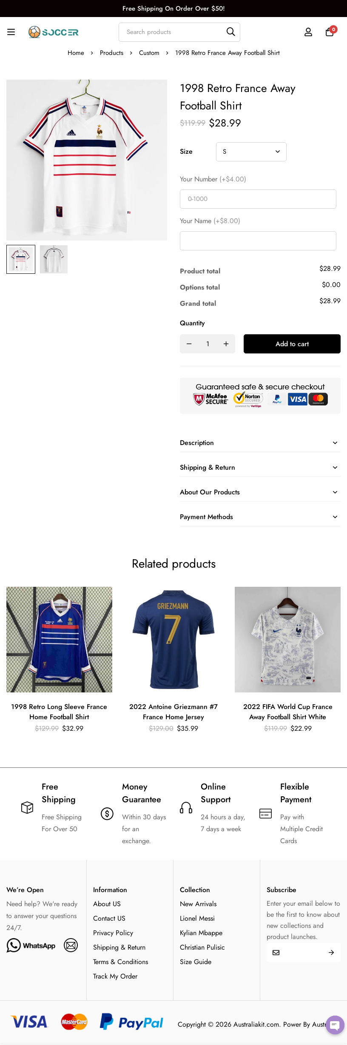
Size (186, 151)
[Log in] (308, 32)
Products (111, 52)
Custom (149, 52)
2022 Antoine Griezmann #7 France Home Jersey (173, 712)
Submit (331, 952)
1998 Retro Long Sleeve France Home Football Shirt (59, 712)
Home (76, 52)
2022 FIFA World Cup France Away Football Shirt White (288, 712)
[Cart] (329, 32)
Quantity (192, 323)
